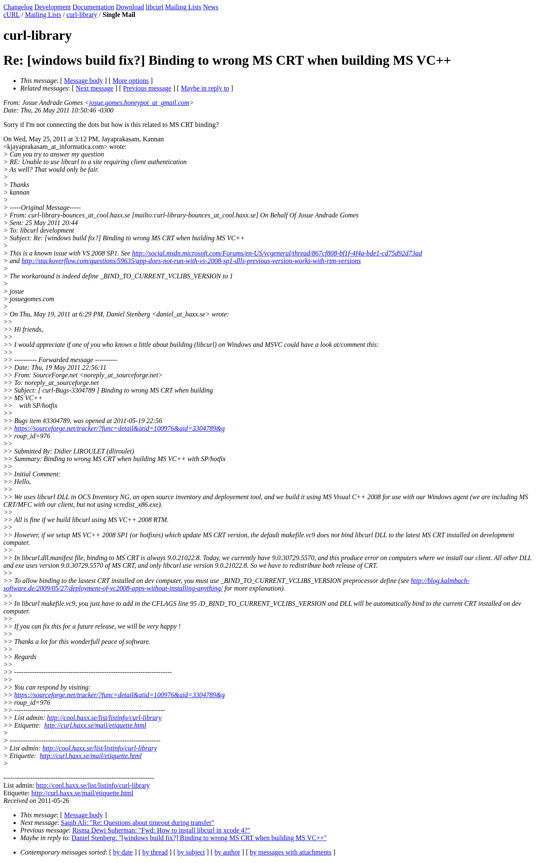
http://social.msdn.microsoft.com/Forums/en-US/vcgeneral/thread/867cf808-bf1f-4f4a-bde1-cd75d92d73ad (277, 253)
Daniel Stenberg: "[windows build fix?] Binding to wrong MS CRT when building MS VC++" (199, 837)
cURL (11, 14)
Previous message (147, 88)
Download (130, 7)
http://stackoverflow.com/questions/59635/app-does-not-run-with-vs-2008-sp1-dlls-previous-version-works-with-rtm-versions (191, 260)
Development (52, 7)
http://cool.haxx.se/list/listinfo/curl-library (104, 717)
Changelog (18, 7)
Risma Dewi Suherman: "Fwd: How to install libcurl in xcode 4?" (161, 830)
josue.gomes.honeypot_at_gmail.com (139, 102)
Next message (94, 88)
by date (123, 852)
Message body (83, 80)
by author (227, 852)
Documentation (94, 7)
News (210, 7)
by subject (191, 852)
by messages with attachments (290, 852)
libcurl (155, 7)
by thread (155, 852)
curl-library (81, 14)
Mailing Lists (183, 7)
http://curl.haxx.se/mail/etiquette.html (95, 725)
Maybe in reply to (205, 88)
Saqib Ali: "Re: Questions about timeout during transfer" (137, 822)
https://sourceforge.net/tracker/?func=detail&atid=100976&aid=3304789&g (119, 428)
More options (130, 80)
